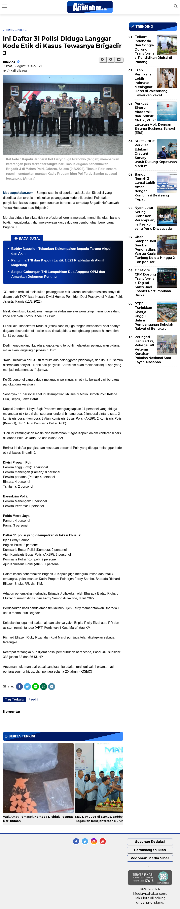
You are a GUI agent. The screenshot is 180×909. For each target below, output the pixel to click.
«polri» (21, 30)
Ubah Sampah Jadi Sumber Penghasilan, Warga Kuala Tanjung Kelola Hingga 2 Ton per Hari (155, 249)
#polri (33, 699)
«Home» (8, 30)
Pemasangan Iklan (150, 850)
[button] (119, 59)
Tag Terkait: (14, 699)
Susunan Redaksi (150, 842)
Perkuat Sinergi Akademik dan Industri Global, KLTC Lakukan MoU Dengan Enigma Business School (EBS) (155, 118)
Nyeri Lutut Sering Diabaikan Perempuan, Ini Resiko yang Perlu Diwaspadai (154, 218)
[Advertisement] (154, 397)
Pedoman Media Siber (150, 858)
